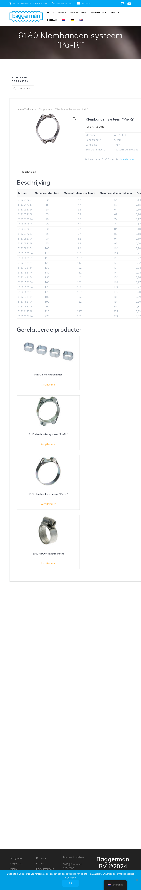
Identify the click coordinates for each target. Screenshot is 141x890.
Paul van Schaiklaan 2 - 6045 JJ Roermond (30, 3)
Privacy (39, 863)
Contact (52, 20)
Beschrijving (29, 172)
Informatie (97, 12)
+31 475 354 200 (64, 3)
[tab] (29, 172)
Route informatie (45, 868)
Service (62, 12)
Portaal (116, 12)
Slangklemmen (46, 109)
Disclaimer (41, 858)
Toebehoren (30, 109)
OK (70, 883)
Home (50, 12)
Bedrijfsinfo (16, 858)
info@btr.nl (86, 3)
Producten (77, 12)
